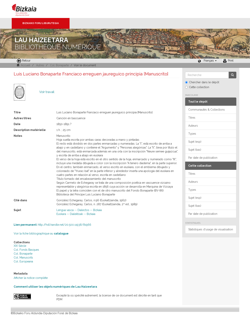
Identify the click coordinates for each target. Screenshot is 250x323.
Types (192, 133)
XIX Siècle (20, 245)
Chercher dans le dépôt (202, 82)
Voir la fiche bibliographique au (41, 233)
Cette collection (197, 87)
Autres (40, 65)
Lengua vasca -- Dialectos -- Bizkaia (79, 210)
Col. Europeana (23, 261)
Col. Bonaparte (59, 65)
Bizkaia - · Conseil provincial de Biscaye (28, 9)
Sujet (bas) (194, 149)
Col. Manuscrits (23, 257)
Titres (191, 117)
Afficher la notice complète (31, 277)
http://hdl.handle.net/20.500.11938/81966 (52, 224)
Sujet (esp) (194, 141)
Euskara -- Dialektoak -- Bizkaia (75, 214)
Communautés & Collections (206, 109)
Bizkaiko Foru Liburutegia (40, 23)
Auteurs (193, 125)
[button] (210, 61)
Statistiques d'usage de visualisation (210, 229)
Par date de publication (202, 157)
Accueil (25, 65)
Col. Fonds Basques (26, 249)
